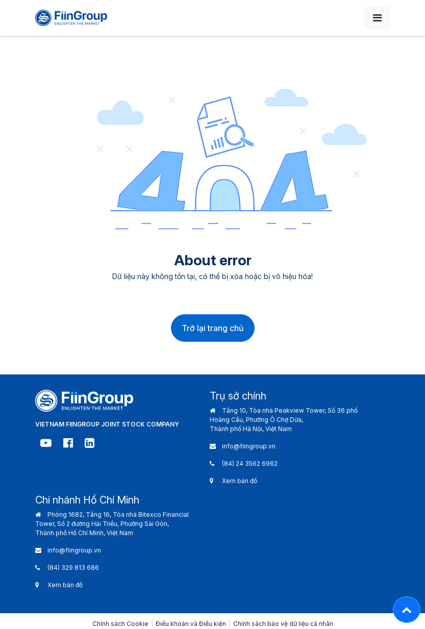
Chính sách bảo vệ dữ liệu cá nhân (283, 623)
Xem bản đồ (239, 481)
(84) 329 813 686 (73, 567)
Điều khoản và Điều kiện (191, 623)
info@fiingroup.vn (249, 446)
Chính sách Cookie (120, 623)
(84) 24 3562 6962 (250, 463)
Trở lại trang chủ (213, 328)
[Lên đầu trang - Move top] (406, 609)
